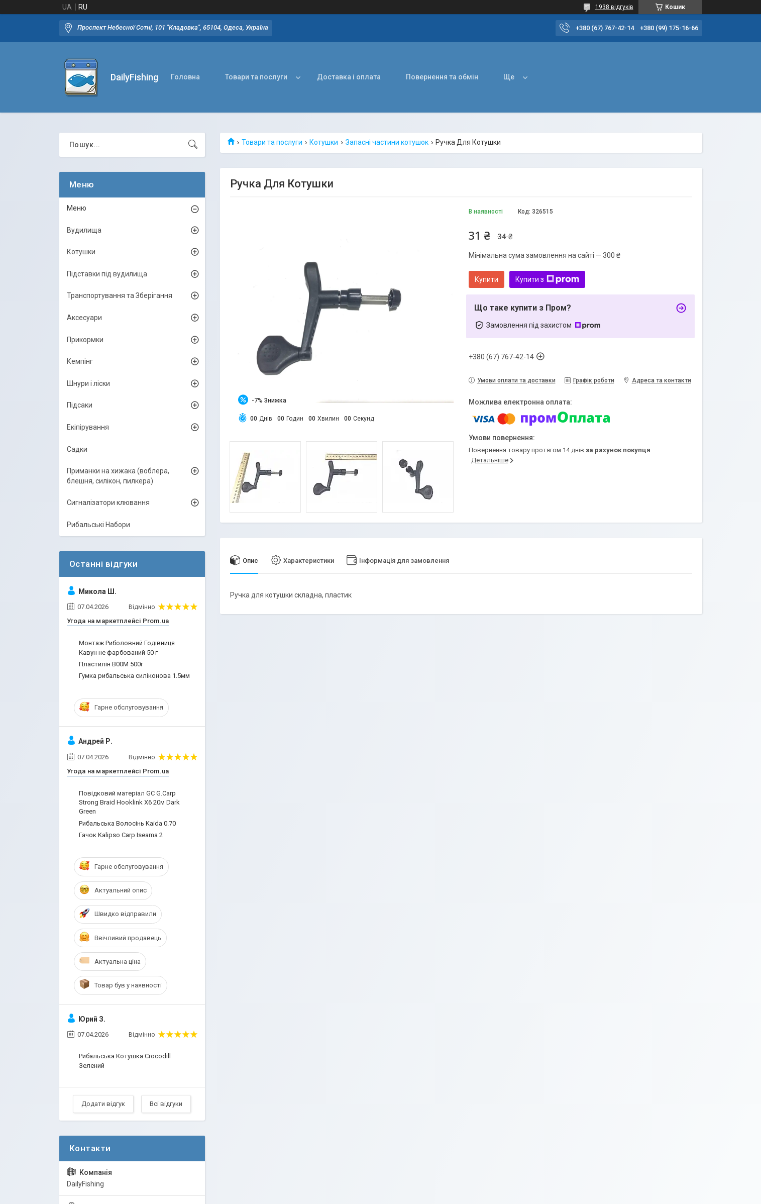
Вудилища (84, 230)
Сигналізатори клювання (108, 502)
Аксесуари (84, 318)
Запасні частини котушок (387, 142)
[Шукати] (193, 145)
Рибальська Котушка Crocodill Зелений (125, 1060)
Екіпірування (88, 427)
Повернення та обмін (442, 77)
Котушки (323, 142)
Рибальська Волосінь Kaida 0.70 (127, 823)
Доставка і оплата (349, 77)
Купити (486, 279)
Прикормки (85, 340)
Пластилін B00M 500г (111, 664)
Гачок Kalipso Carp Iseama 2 (121, 835)
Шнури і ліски (88, 383)
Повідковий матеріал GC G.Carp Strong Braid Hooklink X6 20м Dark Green (129, 802)
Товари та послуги (256, 77)
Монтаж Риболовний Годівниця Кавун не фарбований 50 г (127, 647)
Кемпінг (80, 361)
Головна (185, 77)
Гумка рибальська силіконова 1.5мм (134, 675)
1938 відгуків (614, 7)
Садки (77, 449)
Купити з (547, 279)
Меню (76, 208)
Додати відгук (103, 1104)
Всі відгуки (166, 1104)
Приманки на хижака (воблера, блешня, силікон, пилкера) (118, 476)
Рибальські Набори (98, 525)
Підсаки (79, 405)
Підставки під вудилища (107, 274)
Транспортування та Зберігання (119, 295)
